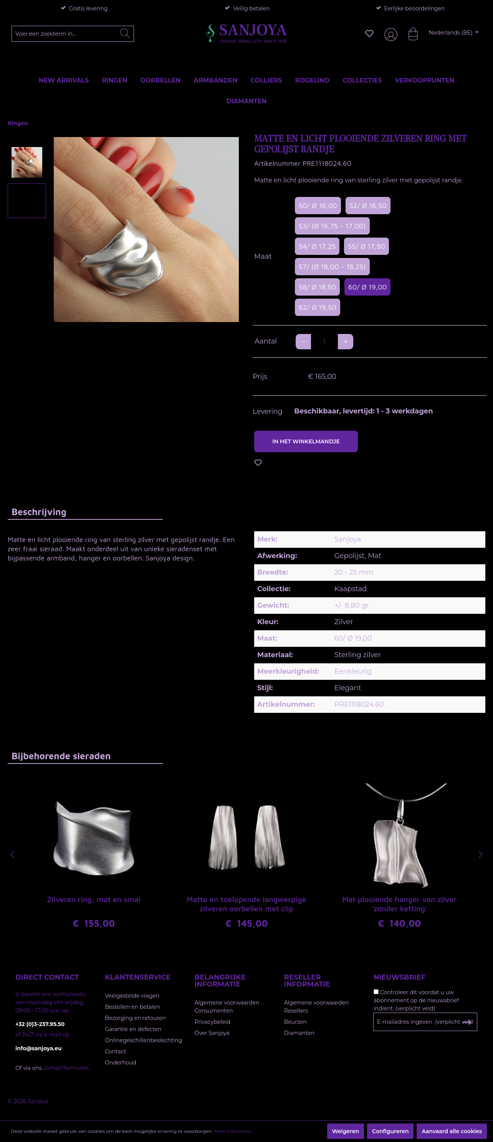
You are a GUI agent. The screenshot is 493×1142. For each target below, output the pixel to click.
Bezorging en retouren (135, 1018)
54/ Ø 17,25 (317, 246)
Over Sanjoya (212, 1033)
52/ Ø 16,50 (368, 206)
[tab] (85, 511)
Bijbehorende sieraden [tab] (61, 755)
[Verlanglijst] (369, 33)
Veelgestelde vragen (132, 995)
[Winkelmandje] (409, 33)
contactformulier (65, 1067)
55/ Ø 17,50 (366, 246)
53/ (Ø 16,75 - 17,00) (332, 226)
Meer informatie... (234, 1131)
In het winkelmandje (306, 441)
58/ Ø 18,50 (317, 287)
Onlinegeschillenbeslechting (143, 1040)
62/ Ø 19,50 (317, 307)
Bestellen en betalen (132, 1006)
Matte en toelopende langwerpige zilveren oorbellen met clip (246, 905)
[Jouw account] (389, 33)
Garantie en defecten (133, 1029)
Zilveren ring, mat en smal (94, 900)
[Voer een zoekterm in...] (73, 33)
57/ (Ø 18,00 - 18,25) (332, 267)
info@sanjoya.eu (38, 1048)
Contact (115, 1051)
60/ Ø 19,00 (367, 287)
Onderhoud (120, 1062)
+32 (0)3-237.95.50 (40, 1024)
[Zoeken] (125, 33)
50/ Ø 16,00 (318, 206)
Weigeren (345, 1131)
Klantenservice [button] (137, 977)
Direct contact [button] (47, 977)
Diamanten (299, 1033)
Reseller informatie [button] (307, 980)
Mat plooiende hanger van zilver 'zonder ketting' (399, 905)
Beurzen (295, 1021)
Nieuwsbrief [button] (399, 977)
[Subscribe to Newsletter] (466, 1022)
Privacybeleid (212, 1021)
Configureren (390, 1131)
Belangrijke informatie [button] (220, 980)
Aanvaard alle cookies (452, 1131)
